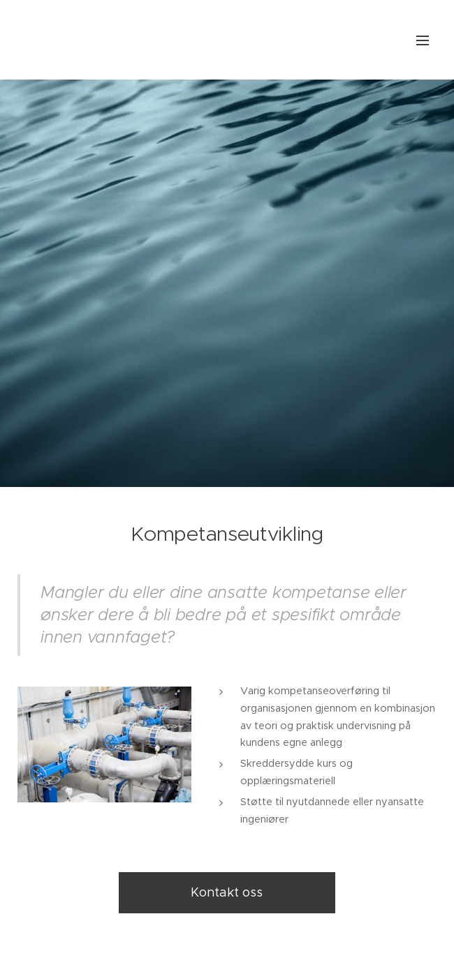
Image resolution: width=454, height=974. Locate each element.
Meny (422, 40)
